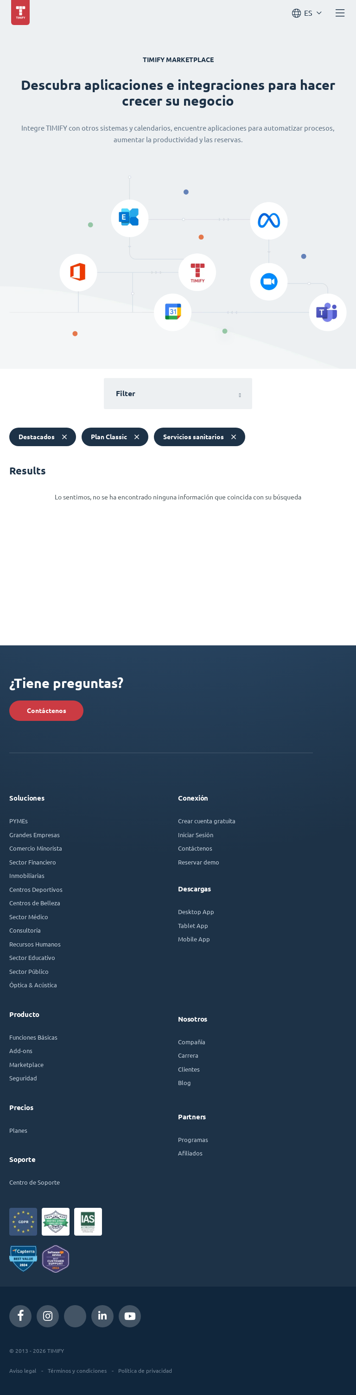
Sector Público (29, 971)
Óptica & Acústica (33, 984)
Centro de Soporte (34, 1182)
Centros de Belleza (34, 902)
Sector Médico (28, 916)
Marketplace (26, 1064)
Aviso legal (22, 1370)
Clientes (189, 1069)
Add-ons (20, 1050)
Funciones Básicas (33, 1037)
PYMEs (18, 820)
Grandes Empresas (34, 834)
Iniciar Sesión (195, 834)
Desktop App (196, 911)
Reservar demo (198, 861)
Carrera (188, 1055)
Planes (18, 1130)
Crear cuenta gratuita (206, 820)
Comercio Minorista (35, 848)
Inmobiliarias (26, 875)
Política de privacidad (145, 1370)
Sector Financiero (32, 861)
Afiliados (190, 1152)
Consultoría (25, 930)
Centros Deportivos (36, 889)
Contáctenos (46, 710)
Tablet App (193, 925)
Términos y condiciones (77, 1370)
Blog (184, 1082)
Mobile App (194, 938)
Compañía (191, 1041)
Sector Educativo (32, 957)
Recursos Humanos (35, 944)
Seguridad (23, 1077)
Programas (193, 1139)
